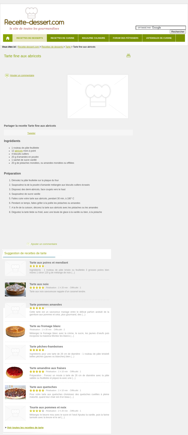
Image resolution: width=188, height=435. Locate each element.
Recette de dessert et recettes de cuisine (34, 19)
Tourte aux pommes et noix (48, 407)
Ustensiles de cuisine (159, 38)
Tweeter (31, 133)
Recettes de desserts (29, 38)
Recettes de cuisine (62, 38)
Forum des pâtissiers (125, 38)
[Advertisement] (68, 65)
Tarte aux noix (39, 284)
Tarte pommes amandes (46, 304)
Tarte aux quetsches (43, 386)
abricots (19, 151)
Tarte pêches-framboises (46, 346)
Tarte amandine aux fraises (48, 368)
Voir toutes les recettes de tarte (25, 427)
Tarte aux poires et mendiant (49, 262)
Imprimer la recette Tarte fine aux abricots (128, 55)
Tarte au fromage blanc (45, 326)
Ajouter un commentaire (22, 75)
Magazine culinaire (93, 38)
